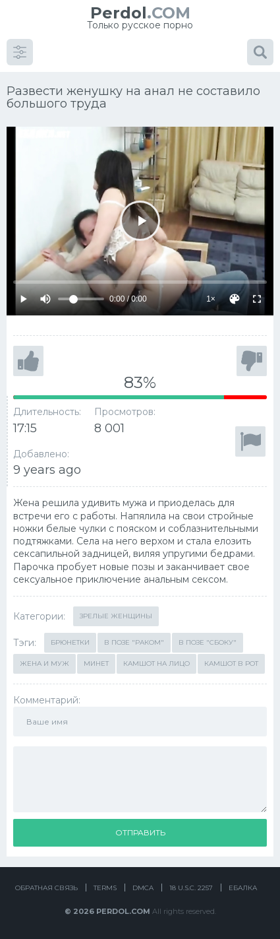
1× (210, 299)
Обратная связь (46, 888)
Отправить (140, 832)
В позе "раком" (134, 642)
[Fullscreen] (257, 299)
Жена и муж (44, 663)
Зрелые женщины (116, 616)
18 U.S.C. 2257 (191, 888)
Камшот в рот (231, 663)
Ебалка (243, 888)
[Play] (140, 221)
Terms (105, 888)
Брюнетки (70, 642)
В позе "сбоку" (208, 642)
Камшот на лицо (156, 663)
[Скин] (234, 299)
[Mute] (45, 299)
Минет (96, 663)
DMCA (143, 888)
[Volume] (81, 299)
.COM (140, 13)
